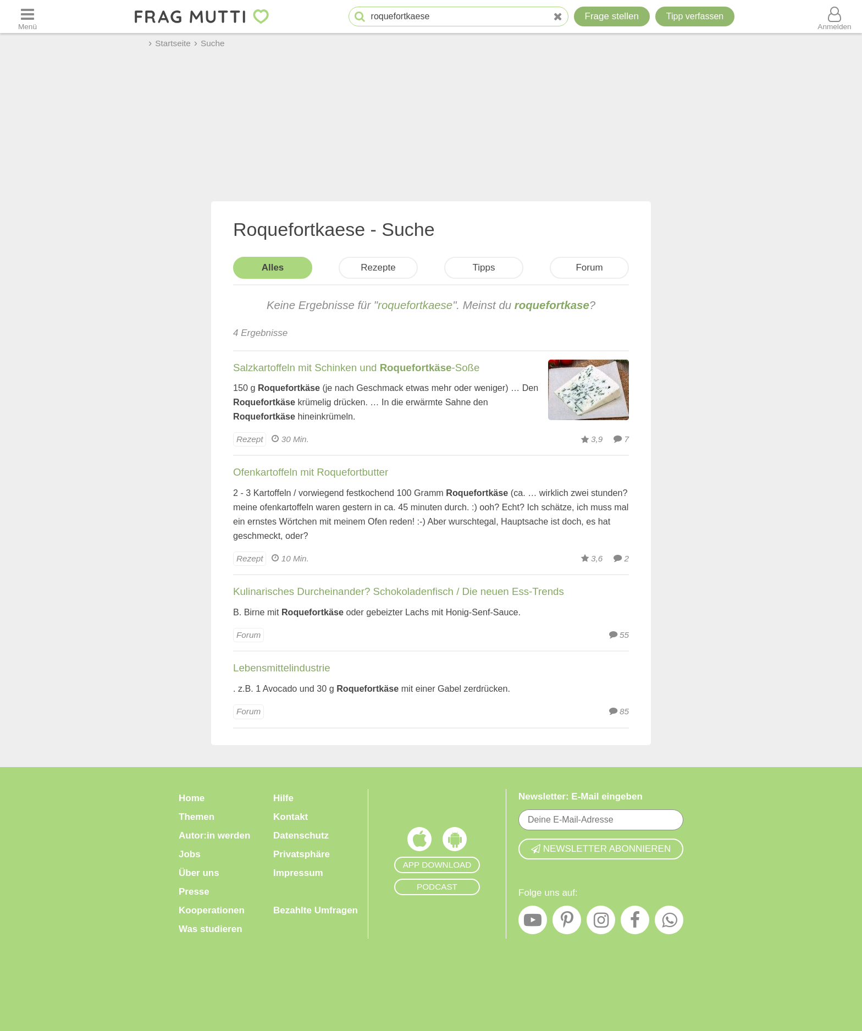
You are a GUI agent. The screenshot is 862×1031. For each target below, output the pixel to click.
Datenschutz (301, 835)
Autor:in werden (214, 835)
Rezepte (378, 267)
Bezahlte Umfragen (315, 910)
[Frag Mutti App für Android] (455, 842)
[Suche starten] (360, 17)
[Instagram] (601, 923)
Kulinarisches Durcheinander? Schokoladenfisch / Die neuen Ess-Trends (398, 591)
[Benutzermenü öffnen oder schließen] (834, 16)
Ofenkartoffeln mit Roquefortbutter (310, 472)
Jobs (190, 854)
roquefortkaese (415, 305)
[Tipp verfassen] (694, 16)
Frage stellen (612, 16)
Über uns (199, 873)
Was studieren (210, 929)
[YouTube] (532, 923)
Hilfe (283, 798)
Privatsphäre (301, 854)
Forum (589, 267)
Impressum (298, 873)
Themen (196, 817)
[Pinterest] (566, 923)
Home (192, 798)
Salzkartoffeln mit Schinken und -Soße (356, 367)
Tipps (484, 267)
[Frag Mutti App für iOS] (419, 842)
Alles (273, 267)
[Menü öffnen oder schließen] (27, 16)
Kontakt (290, 817)
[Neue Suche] (558, 17)
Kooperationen (212, 910)
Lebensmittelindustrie (281, 668)
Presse (194, 891)
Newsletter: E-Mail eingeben (580, 796)
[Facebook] (635, 923)
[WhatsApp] (669, 923)
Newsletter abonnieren (601, 848)
